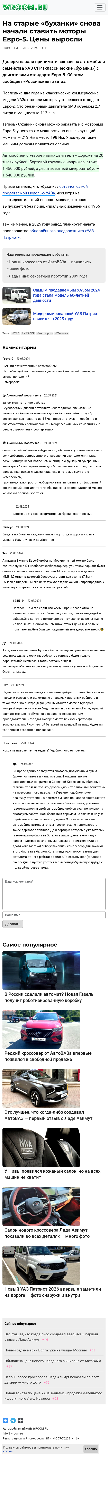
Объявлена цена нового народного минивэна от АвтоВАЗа (52, 1361)
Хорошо (91, 1449)
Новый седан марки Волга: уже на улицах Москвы (45, 1350)
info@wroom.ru (13, 1433)
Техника (61, 333)
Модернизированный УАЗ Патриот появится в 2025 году (66, 316)
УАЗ (15, 333)
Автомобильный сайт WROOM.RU (25, 1428)
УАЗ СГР (28, 333)
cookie (8, 1451)
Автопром (45, 333)
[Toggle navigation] (100, 7)
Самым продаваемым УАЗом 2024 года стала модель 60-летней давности (66, 295)
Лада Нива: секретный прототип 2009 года (48, 276)
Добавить (12, 924)
